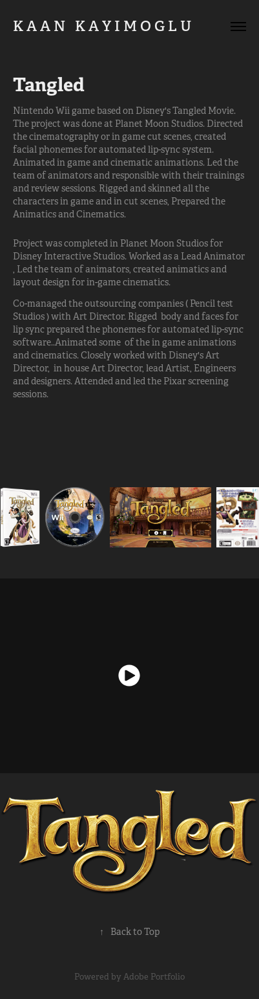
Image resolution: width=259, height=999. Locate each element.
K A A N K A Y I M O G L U (116, 26)
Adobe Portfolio (154, 976)
